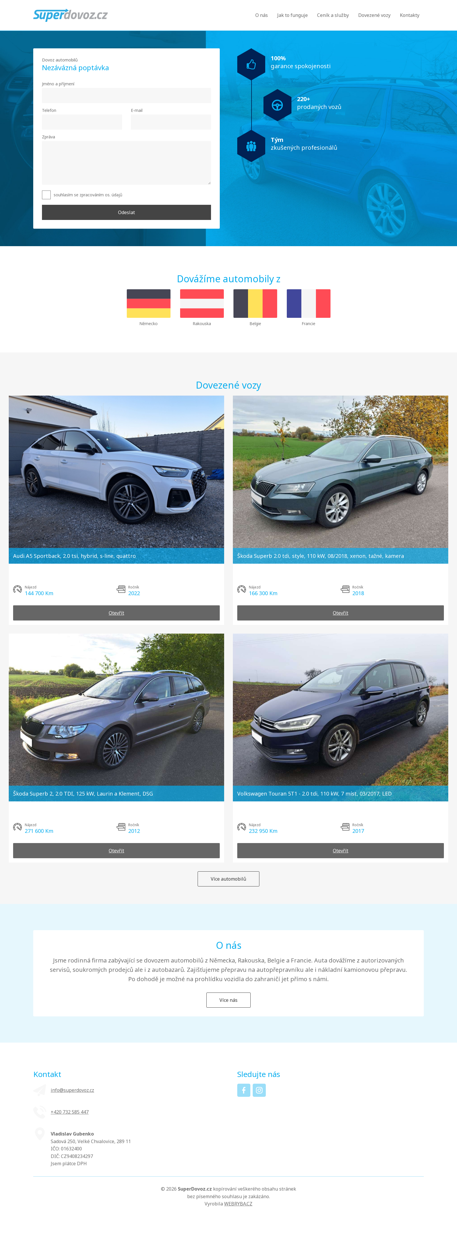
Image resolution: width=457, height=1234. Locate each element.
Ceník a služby (333, 15)
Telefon (49, 110)
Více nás (228, 1000)
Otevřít (116, 613)
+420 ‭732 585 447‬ (70, 1112)
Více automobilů (228, 879)
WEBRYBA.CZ (238, 1203)
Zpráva (48, 137)
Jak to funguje (292, 15)
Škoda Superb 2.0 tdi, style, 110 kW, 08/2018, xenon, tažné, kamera (320, 555)
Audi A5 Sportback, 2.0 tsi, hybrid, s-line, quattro (74, 555)
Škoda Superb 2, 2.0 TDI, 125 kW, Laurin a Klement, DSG (83, 793)
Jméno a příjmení (58, 84)
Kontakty (409, 15)
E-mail (137, 110)
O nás (261, 15)
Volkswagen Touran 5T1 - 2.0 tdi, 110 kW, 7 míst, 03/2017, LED (314, 793)
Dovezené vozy (374, 15)
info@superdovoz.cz (72, 1090)
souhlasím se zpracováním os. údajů (88, 195)
